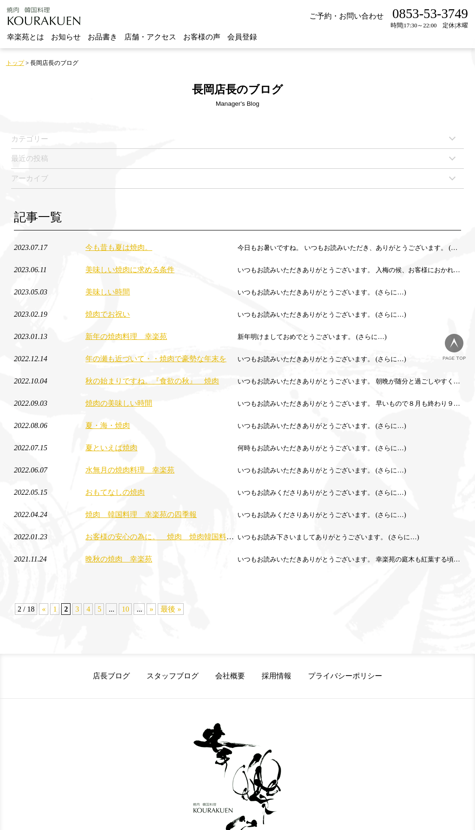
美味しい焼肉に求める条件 (129, 270)
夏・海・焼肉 (107, 425)
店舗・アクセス (150, 37)
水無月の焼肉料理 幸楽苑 (129, 470)
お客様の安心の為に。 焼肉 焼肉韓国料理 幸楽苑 (174, 537)
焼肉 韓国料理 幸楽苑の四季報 (141, 514)
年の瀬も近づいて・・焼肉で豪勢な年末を (155, 359)
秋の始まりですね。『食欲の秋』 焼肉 (152, 381)
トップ (15, 63)
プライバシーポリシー (345, 676)
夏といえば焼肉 (111, 448)
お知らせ (66, 37)
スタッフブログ (173, 676)
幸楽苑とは (25, 37)
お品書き (102, 37)
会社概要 (230, 676)
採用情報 (276, 676)
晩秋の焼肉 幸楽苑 (118, 559)
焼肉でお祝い (107, 314)
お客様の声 (201, 37)
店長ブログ (111, 676)
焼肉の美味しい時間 (118, 403)
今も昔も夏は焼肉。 (118, 247)
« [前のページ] (43, 609)
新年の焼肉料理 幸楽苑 (126, 336)
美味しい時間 (107, 292)
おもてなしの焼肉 (115, 492)
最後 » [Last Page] (170, 609)
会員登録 (242, 37)
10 (125, 609)
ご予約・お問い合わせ (346, 16)
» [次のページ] (151, 609)
